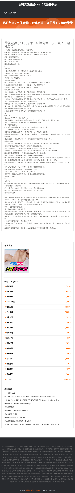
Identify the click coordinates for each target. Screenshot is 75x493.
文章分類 (12, 13)
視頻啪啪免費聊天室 (13, 460)
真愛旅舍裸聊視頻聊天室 (46, 482)
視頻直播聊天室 (27, 449)
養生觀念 (38, 364)
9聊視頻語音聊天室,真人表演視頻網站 (16, 454)
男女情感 (38, 312)
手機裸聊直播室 (45, 446)
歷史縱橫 (38, 327)
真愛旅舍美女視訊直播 (55, 457)
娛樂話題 (38, 348)
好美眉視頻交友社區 (35, 454)
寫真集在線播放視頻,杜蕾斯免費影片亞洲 (20, 468)
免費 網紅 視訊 (65, 479)
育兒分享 (38, 358)
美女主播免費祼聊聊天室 (11, 465)
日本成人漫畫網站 (23, 482)
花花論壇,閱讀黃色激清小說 (32, 476)
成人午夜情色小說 (10, 414)
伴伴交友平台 (34, 482)
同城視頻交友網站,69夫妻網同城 (22, 452)
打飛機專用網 (9, 407)
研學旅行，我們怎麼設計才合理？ (16, 411)
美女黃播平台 (7, 452)
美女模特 (38, 291)
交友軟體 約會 (11, 473)
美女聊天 (56, 449)
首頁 (5, 13)
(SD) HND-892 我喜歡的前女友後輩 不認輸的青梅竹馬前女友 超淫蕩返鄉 (29, 397)
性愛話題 (38, 307)
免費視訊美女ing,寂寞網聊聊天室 (52, 476)
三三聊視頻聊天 (9, 393)
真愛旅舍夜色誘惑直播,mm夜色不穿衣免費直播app (57, 473)
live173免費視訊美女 (35, 479)
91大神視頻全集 (60, 482)
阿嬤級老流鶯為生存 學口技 (14, 417)
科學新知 (38, 332)
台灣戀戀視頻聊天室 (26, 460)
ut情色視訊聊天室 (47, 454)
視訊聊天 (38, 374)
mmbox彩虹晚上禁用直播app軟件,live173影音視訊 (48, 452)
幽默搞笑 (38, 322)
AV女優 (38, 379)
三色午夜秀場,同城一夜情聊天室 (43, 449)
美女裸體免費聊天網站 (9, 446)
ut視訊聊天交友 (47, 479)
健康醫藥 (38, 369)
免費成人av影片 (31, 471)
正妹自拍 (38, 296)
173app (13, 462)
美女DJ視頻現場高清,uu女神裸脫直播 (45, 468)
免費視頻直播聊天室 (56, 446)
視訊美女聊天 (24, 479)
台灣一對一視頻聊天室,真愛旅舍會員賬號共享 (33, 465)
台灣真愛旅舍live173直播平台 (37, 4)
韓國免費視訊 (38, 460)
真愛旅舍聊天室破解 (13, 479)
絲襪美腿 (38, 286)
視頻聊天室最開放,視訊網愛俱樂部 (12, 476)
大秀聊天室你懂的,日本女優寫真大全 (28, 446)
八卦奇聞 (38, 317)
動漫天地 (38, 338)
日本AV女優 (38, 301)
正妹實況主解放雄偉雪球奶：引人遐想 (17, 421)
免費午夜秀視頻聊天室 (37, 457)
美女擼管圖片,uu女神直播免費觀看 (18, 457)
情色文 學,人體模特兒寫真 (18, 471)
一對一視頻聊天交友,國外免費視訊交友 (49, 471)
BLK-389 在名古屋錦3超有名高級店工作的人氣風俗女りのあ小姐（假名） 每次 (31, 400)
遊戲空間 (38, 343)
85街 (46, 457)
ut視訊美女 (56, 479)
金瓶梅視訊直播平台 (66, 449)
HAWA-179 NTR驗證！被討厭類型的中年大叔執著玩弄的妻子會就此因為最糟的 (31, 424)
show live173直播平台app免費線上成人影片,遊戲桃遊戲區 (34, 462)
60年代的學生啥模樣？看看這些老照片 (17, 404)
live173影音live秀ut (49, 460)
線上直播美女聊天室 (62, 460)
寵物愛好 (38, 353)
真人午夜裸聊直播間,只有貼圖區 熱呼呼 (28, 473)
